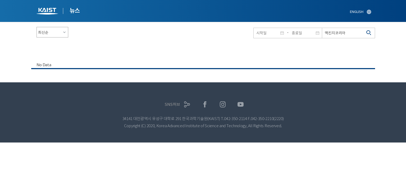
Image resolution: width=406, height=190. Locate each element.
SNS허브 (172, 104)
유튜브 (241, 104)
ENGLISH (356, 12)
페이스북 (205, 104)
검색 (369, 33)
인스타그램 (223, 104)
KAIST (48, 11)
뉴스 (75, 10)
